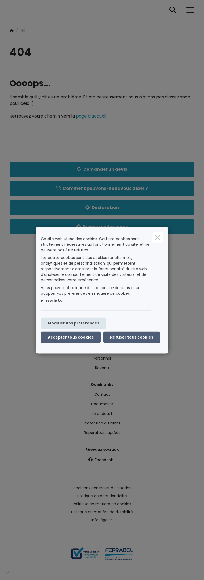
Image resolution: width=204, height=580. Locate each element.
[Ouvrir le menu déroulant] (189, 10)
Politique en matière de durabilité (102, 512)
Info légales (102, 520)
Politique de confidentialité (102, 496)
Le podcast (102, 413)
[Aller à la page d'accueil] (13, 10)
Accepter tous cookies (71, 337)
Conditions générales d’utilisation (101, 488)
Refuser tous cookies (131, 337)
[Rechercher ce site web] (172, 10)
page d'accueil (91, 116)
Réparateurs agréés (102, 432)
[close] (157, 237)
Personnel (102, 358)
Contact (102, 394)
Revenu (102, 367)
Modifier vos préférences (73, 323)
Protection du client (102, 423)
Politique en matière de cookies (102, 504)
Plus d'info (51, 300)
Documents (102, 404)
